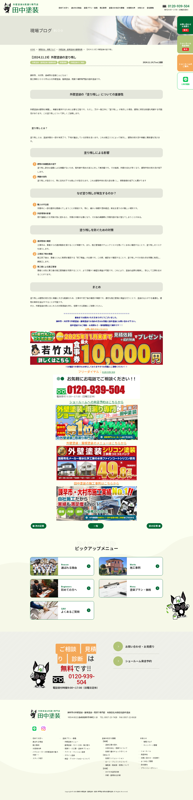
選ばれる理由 (76, 8)
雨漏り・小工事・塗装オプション (77, 748)
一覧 (96, 525)
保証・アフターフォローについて (77, 758)
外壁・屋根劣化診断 (113, 775)
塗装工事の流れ (111, 745)
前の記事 (153, 525)
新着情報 (63, 62)
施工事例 (103, 8)
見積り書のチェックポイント (116, 751)
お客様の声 (131, 8)
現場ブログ (147, 741)
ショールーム (146, 751)
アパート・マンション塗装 (75, 752)
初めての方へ (64, 8)
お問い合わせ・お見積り (150, 758)
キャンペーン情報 (150, 745)
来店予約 (144, 754)
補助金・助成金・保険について (117, 765)
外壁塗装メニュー (71, 741)
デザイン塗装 (70, 755)
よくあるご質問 (147, 761)
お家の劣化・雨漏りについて (116, 748)
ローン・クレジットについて (116, 761)
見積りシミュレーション (114, 758)
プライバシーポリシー (149, 768)
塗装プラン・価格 (69, 738)
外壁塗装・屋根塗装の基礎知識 (44, 62)
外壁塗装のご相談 (77, 62)
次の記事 (39, 525)
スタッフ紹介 (38, 758)
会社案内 (144, 764)
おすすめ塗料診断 (112, 772)
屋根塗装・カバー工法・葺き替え (77, 745)
